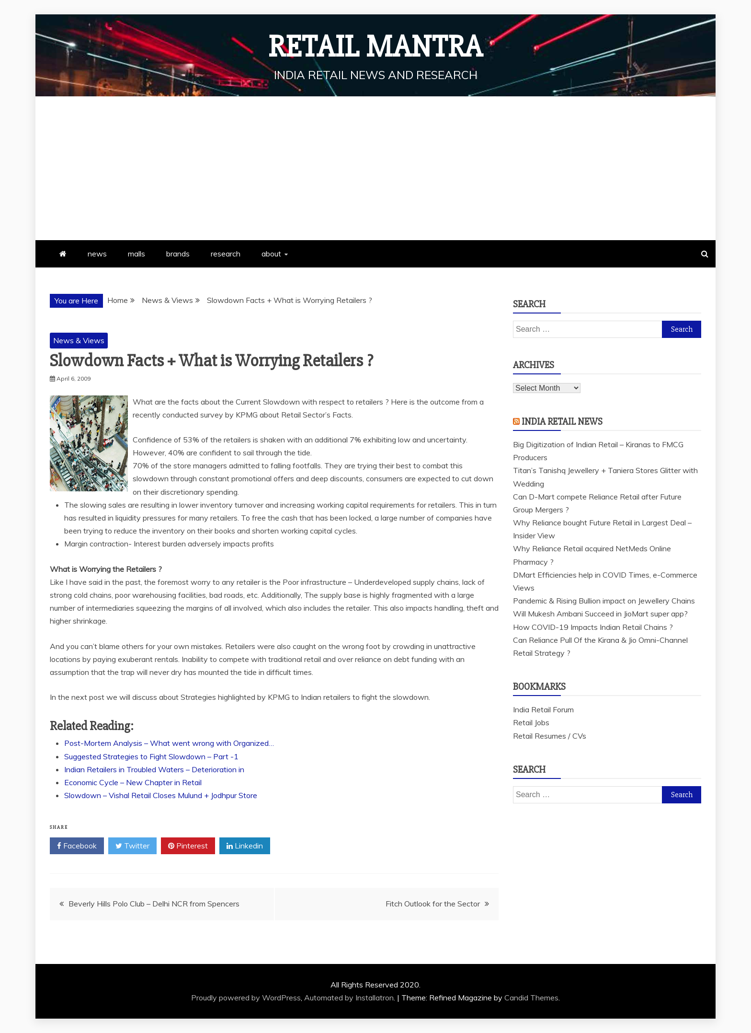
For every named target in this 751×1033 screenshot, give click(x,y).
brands (178, 253)
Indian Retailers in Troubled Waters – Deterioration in (154, 769)
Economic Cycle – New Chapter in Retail (133, 782)
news (97, 253)
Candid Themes (531, 997)
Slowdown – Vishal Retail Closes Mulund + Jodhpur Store (160, 795)
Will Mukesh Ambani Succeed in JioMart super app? (600, 613)
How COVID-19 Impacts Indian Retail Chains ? (593, 627)
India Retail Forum (543, 709)
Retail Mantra (375, 47)
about (271, 253)
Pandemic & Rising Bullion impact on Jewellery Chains (604, 600)
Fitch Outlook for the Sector (433, 903)
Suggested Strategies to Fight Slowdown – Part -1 (151, 756)
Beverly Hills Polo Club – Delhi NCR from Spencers (153, 903)
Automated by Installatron (349, 997)
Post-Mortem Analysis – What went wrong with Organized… (169, 743)
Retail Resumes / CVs (549, 736)
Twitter (132, 846)
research (225, 253)
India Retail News (562, 422)
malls (136, 253)
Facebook (77, 846)
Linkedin (245, 846)
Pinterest (188, 846)
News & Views (78, 340)
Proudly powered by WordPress (246, 997)
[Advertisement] (375, 168)
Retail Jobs (531, 722)
